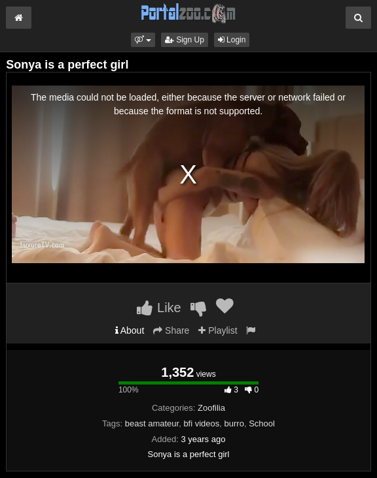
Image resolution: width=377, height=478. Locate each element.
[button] (143, 40)
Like (159, 307)
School (262, 423)
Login (232, 39)
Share (171, 330)
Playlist (217, 330)
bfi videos (201, 423)
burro (234, 423)
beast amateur (152, 423)
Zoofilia (211, 408)
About (130, 330)
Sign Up (184, 39)
